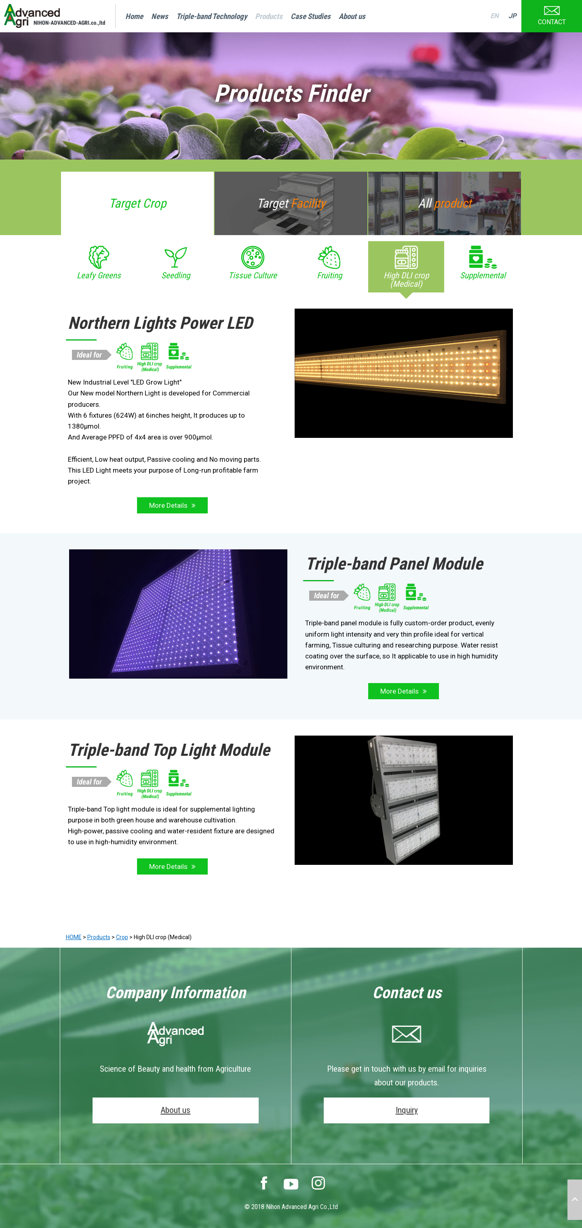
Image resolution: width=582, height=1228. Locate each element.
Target (137, 203)
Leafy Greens (99, 275)
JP (512, 16)
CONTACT (552, 13)
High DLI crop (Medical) (406, 280)
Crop (122, 937)
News (159, 16)
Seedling (175, 275)
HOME (74, 937)
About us (352, 16)
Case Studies (311, 16)
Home (134, 16)
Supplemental (483, 275)
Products (269, 16)
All (444, 203)
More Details (168, 505)
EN (494, 16)
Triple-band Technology (211, 16)
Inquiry (407, 1110)
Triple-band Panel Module (394, 564)
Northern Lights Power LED (160, 323)
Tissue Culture (252, 275)
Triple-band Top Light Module (169, 750)
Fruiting (329, 275)
